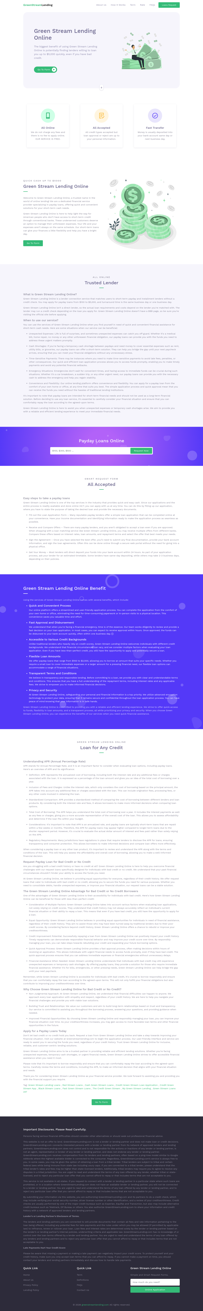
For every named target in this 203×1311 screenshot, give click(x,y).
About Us (101, 5)
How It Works (118, 5)
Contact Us (83, 1290)
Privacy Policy (30, 1285)
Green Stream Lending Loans (44, 1085)
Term (132, 5)
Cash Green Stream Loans (99, 1085)
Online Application (155, 1289)
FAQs (152, 5)
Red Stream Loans (72, 1085)
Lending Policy (31, 1290)
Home (26, 1274)
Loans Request (169, 5)
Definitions (83, 1280)
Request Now (141, 450)
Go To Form (46, 70)
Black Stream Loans (49, 1088)
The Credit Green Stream (107, 1088)
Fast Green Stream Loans (77, 1088)
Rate (142, 5)
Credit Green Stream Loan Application (137, 1085)
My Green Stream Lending (137, 1088)
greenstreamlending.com (95, 1304)
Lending (37, 5)
